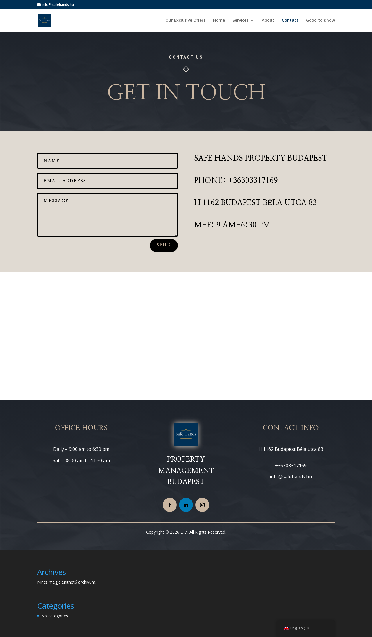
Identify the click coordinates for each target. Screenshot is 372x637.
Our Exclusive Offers (185, 20)
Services (240, 20)
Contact (290, 20)
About (268, 20)
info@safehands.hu (291, 476)
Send (164, 245)
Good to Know (320, 20)
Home (219, 20)
